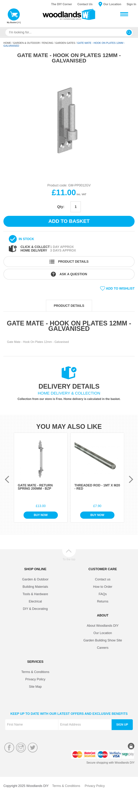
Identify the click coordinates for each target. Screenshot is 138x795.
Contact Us (85, 4)
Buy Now (41, 515)
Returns (102, 601)
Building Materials (35, 586)
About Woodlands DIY (103, 625)
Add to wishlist (120, 288)
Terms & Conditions (35, 672)
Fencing (47, 42)
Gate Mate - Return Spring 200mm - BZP (35, 487)
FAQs (103, 594)
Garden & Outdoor (26, 42)
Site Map (35, 686)
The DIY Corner (61, 4)
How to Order (102, 586)
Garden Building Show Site (102, 640)
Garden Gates (65, 42)
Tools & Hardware (35, 594)
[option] (69, 121)
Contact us (102, 579)
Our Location (112, 4)
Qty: (60, 207)
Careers (102, 647)
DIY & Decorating (35, 609)
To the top (69, 559)
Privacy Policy (35, 679)
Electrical (35, 601)
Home (7, 42)
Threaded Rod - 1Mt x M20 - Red (97, 487)
